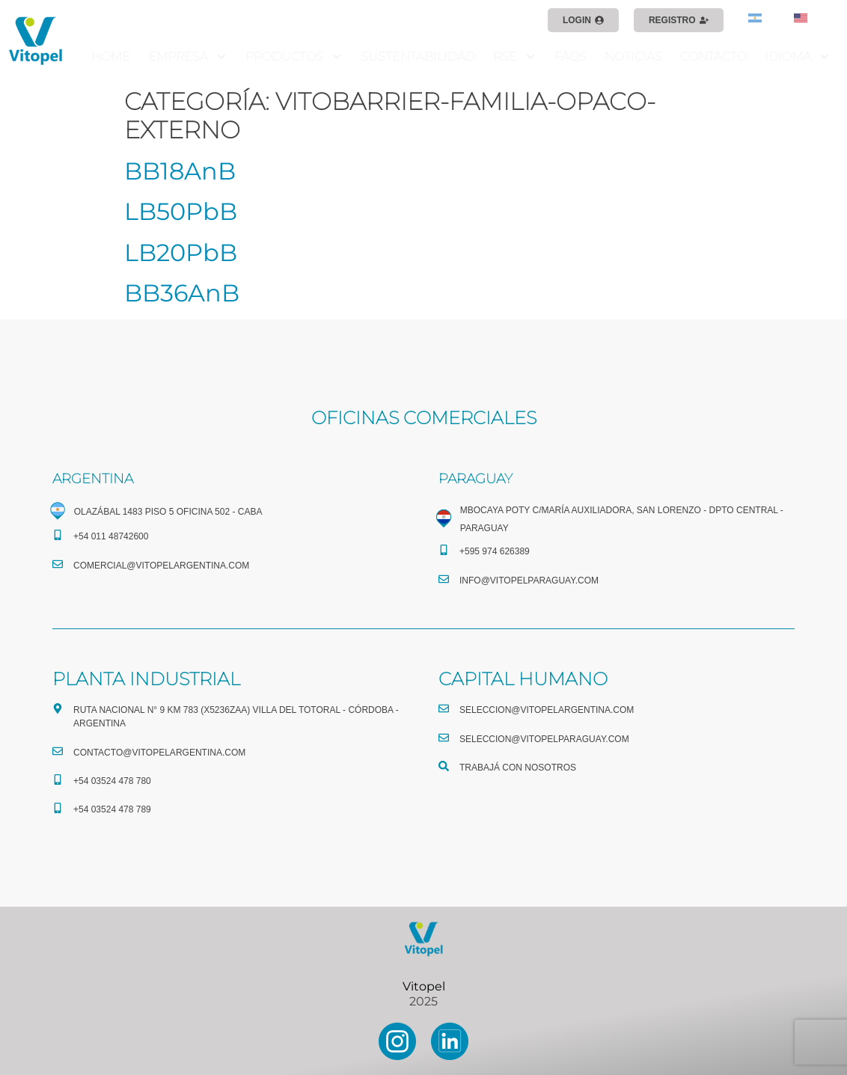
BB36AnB (181, 292)
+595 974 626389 (494, 551)
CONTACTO (713, 56)
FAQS (570, 56)
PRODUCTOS (294, 56)
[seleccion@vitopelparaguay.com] (443, 737)
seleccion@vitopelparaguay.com (544, 739)
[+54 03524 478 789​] (57, 808)
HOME (110, 56)
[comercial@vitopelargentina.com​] (57, 564)
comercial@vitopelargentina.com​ (161, 565)
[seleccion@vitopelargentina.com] (443, 708)
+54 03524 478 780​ (112, 781)
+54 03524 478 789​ (112, 809)
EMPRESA (187, 56)
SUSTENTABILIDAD (418, 56)
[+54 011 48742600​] (57, 535)
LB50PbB (180, 211)
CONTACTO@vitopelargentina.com (159, 752)
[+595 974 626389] (443, 550)
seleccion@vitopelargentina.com (546, 710)
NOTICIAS (633, 56)
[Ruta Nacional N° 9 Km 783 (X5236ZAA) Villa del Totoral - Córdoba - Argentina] (57, 708)
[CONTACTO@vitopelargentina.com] (57, 751)
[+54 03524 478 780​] (57, 779)
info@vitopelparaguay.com (529, 580)
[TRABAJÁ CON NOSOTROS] (443, 766)
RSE (514, 56)
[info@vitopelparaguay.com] (443, 579)
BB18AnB (180, 171)
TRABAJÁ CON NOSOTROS (517, 767)
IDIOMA (798, 56)
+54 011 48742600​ (110, 536)
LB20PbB (180, 252)
